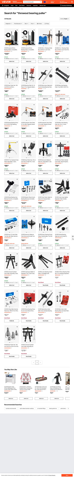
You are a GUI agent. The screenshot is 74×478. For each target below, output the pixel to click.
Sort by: (62, 18)
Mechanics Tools (16, 8)
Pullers (22, 8)
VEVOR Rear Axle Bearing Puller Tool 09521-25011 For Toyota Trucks (61, 87)
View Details (45, 285)
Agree (67, 475)
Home (5, 8)
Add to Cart (11, 61)
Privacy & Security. (52, 475)
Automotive (10, 8)
